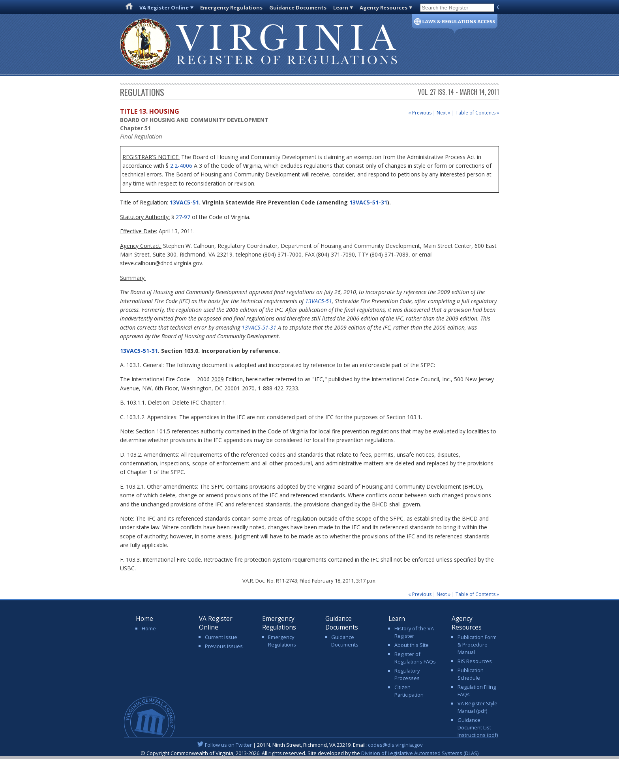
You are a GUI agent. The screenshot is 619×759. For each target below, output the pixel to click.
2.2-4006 (181, 165)
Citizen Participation (409, 691)
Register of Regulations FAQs (415, 657)
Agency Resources (383, 7)
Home (149, 628)
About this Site (411, 644)
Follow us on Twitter (228, 744)
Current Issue (221, 637)
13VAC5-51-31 (368, 202)
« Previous (419, 112)
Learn (340, 7)
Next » (443, 112)
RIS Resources (475, 661)
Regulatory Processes (407, 674)
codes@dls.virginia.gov (395, 744)
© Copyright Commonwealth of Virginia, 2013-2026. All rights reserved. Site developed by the (309, 753)
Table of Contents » (477, 112)
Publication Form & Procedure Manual (477, 644)
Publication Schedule (471, 674)
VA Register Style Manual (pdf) (477, 707)
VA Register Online (164, 7)
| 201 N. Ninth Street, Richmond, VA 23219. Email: (310, 744)
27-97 (183, 217)
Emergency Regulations (231, 7)
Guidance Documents (297, 7)
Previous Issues (224, 646)
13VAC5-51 (183, 202)
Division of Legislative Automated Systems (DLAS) (419, 753)
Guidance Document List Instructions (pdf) (478, 727)
